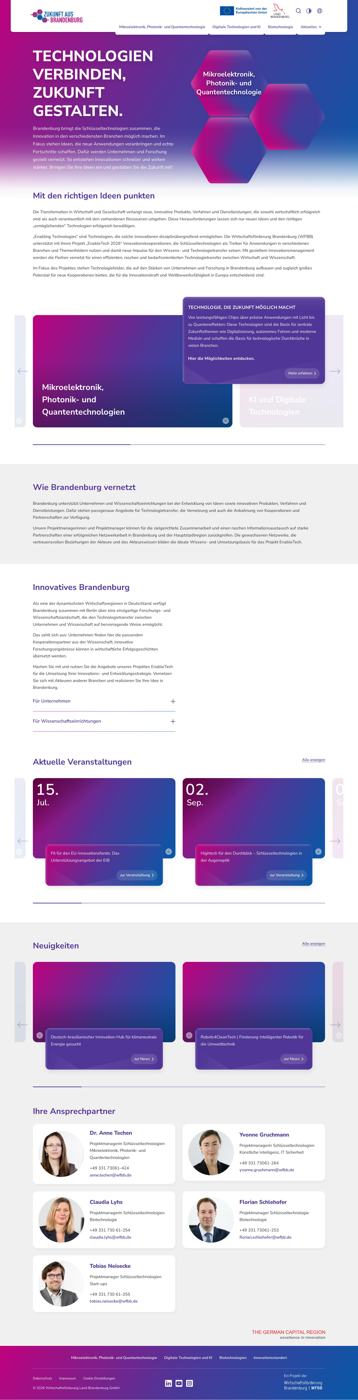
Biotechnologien (233, 1357)
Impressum (67, 1378)
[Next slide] (333, 371)
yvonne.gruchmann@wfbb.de (267, 1170)
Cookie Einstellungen (99, 1378)
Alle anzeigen (313, 759)
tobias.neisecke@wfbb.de (114, 1301)
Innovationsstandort (270, 1357)
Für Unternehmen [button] (52, 701)
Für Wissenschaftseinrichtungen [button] (67, 721)
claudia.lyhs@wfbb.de (110, 1237)
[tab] (81, 444)
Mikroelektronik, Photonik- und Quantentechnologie (162, 26)
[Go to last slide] (24, 371)
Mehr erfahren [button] (300, 373)
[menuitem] (162, 30)
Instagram (189, 1383)
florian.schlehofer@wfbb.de (266, 1237)
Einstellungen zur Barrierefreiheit (298, 10)
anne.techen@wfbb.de (111, 1175)
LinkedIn (168, 1383)
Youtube (179, 1383)
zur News (142, 1058)
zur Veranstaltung (135, 875)
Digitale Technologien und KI (237, 26)
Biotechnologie (280, 26)
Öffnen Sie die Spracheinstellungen (319, 10)
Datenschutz (42, 1378)
